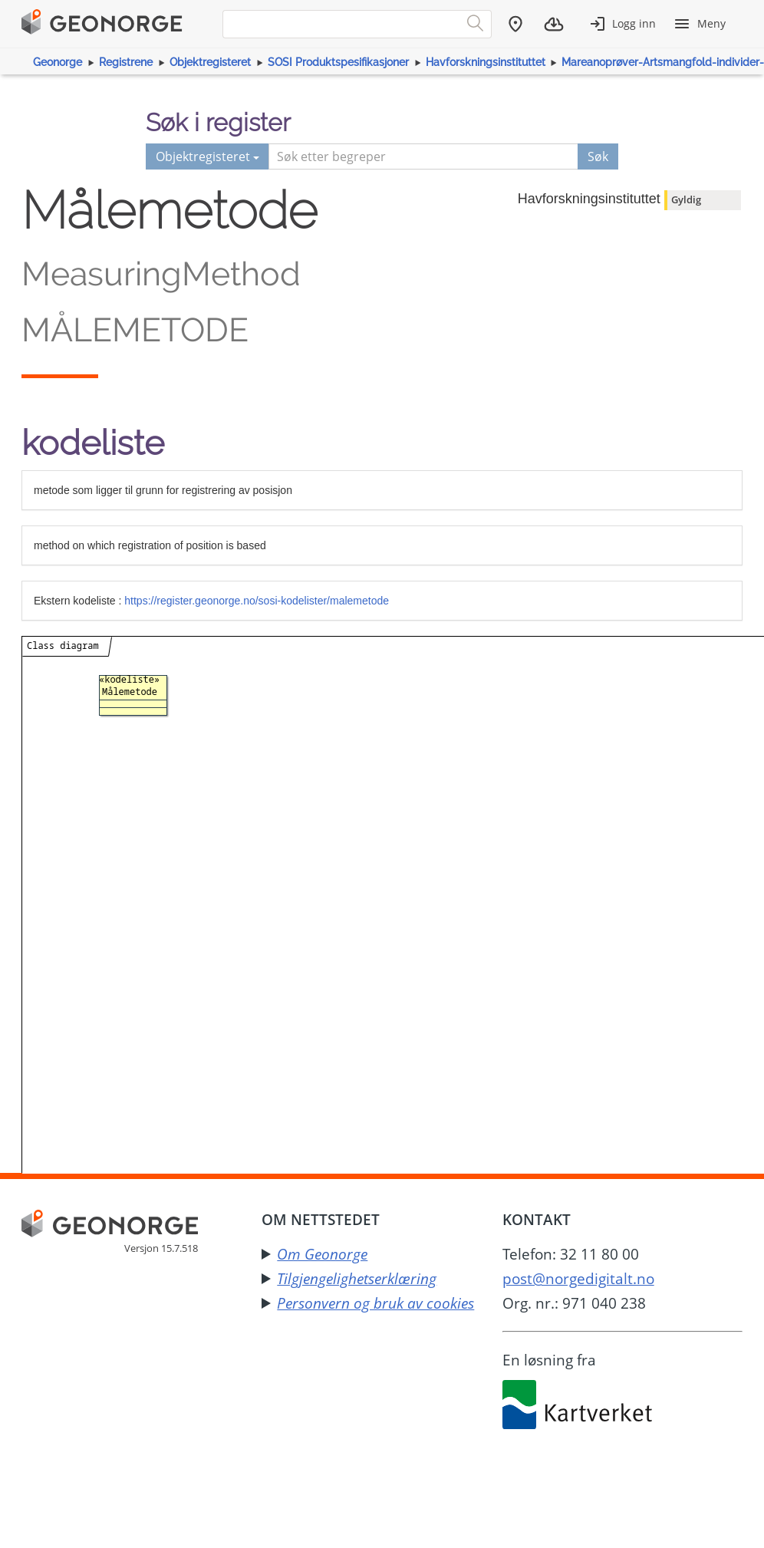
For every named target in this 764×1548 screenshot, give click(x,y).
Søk (598, 156)
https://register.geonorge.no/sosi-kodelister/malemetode (256, 600)
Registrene (126, 62)
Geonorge (57, 62)
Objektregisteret (210, 62)
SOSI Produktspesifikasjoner (338, 62)
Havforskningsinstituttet (485, 62)
